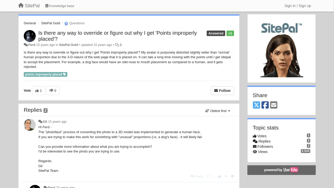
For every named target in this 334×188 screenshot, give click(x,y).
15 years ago (57, 122)
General (30, 23)
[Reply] (197, 176)
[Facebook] (265, 105)
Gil (45, 122)
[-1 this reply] (232, 176)
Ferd (31, 45)
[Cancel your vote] (226, 176)
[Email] (273, 105)
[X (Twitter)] (256, 105)
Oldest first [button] (217, 111)
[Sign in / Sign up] (297, 5)
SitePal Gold (50, 23)
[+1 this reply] (219, 176)
